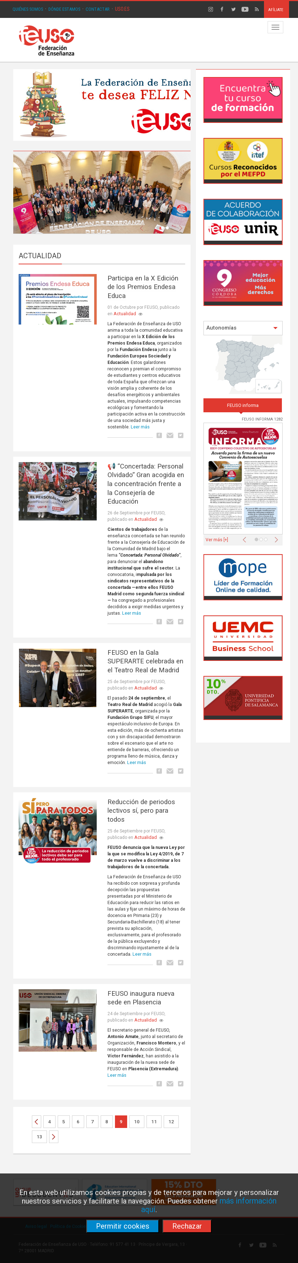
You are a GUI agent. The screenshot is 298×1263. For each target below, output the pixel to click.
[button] (143, 226)
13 (39, 1136)
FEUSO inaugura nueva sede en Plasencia (140, 998)
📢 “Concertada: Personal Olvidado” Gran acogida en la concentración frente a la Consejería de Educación (145, 484)
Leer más (140, 426)
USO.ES (122, 9)
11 (154, 1121)
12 (171, 1121)
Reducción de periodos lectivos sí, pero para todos (141, 810)
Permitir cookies (122, 1226)
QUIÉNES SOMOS (28, 9)
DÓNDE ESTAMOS (64, 9)
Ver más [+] (217, 539)
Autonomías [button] (242, 328)
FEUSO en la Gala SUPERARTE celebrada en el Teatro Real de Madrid (145, 661)
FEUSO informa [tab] (243, 405)
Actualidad (125, 313)
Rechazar (187, 1226)
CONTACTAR (98, 9)
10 (137, 1121)
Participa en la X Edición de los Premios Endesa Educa (142, 287)
